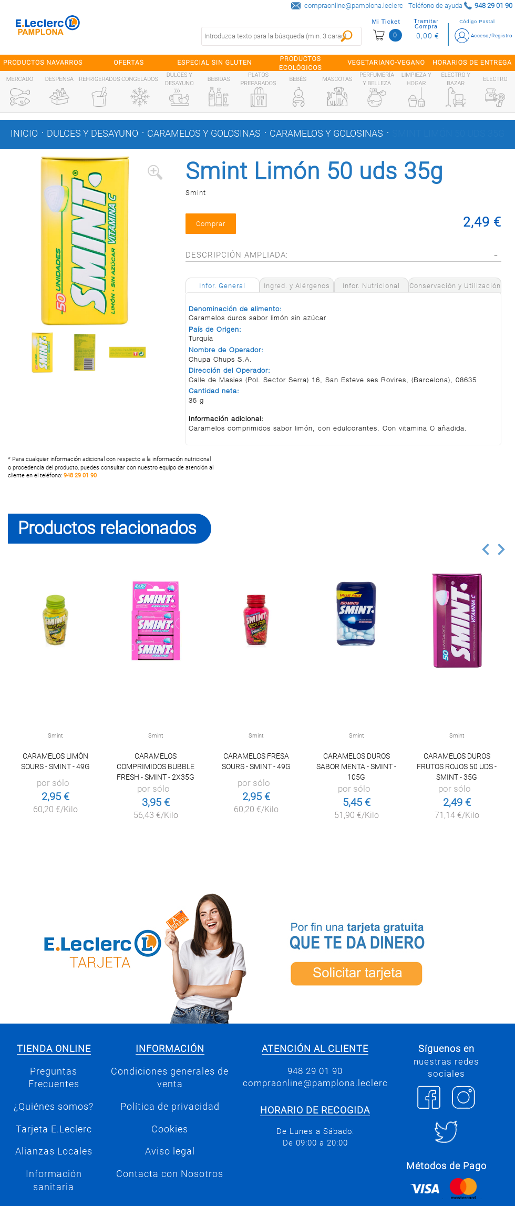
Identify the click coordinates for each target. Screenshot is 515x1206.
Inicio (24, 133)
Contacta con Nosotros (169, 1174)
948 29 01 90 (80, 475)
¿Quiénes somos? (54, 1106)
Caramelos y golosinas (204, 133)
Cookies (169, 1129)
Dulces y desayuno (92, 133)
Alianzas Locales (53, 1151)
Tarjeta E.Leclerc (54, 1129)
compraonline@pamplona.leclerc (353, 5)
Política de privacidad (170, 1106)
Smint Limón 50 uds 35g (448, 133)
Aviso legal (170, 1151)
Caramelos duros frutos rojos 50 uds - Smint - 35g (457, 766)
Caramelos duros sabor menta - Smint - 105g (356, 766)
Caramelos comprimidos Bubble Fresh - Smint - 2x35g (155, 766)
